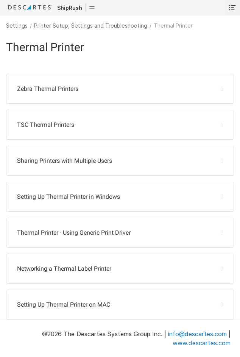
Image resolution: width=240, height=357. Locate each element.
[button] (92, 7)
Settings (17, 25)
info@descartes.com (197, 334)
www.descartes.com (202, 343)
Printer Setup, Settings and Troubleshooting (90, 25)
